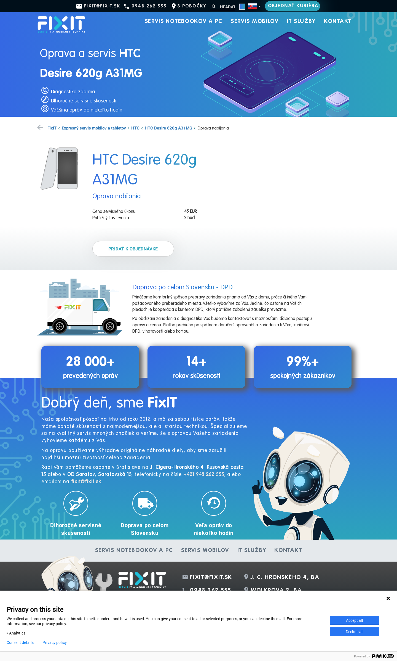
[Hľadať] (222, 6)
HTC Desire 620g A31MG (168, 128)
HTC (135, 128)
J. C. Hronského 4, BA (285, 577)
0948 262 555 (149, 6)
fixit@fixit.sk (102, 6)
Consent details (20, 642)
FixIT (52, 128)
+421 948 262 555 (203, 474)
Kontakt (338, 21)
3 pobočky (191, 6)
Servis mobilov (255, 21)
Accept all (354, 620)
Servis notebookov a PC (183, 21)
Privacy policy (54, 642)
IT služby (301, 21)
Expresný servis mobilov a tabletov (94, 128)
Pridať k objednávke (133, 249)
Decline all (355, 631)
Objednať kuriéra (293, 6)
